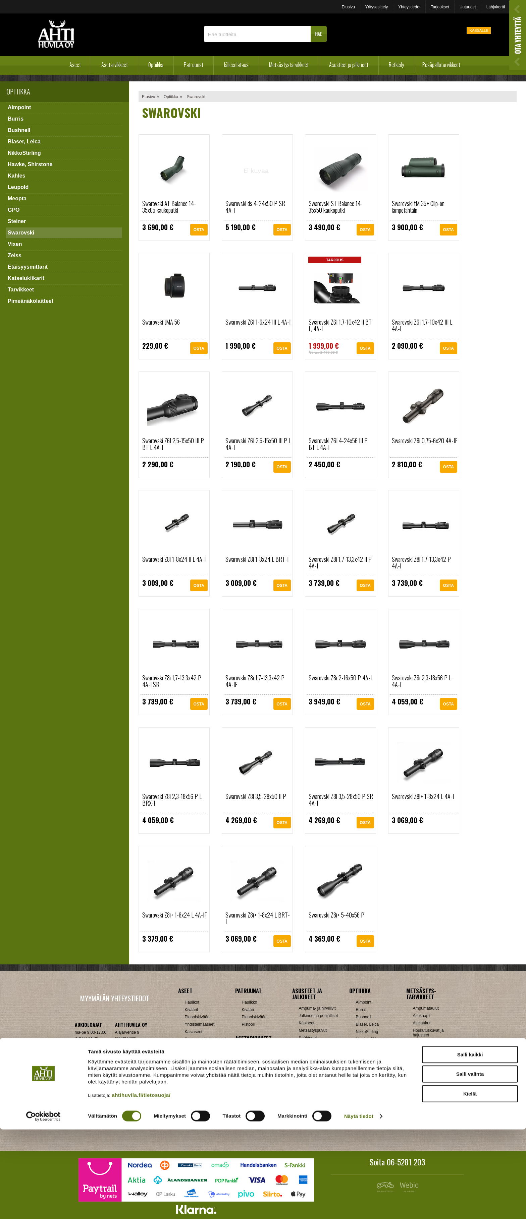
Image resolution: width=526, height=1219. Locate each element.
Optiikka (155, 65)
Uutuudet (468, 7)
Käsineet (307, 1023)
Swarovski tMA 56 (161, 322)
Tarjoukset (440, 7)
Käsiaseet (194, 1031)
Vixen (15, 244)
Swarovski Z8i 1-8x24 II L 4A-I (174, 559)
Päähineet (308, 1037)
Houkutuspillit (425, 1042)
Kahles (16, 176)
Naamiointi (422, 1072)
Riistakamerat (425, 1101)
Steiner (17, 221)
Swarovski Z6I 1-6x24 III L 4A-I (258, 322)
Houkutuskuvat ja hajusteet (428, 1032)
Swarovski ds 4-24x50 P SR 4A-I (255, 206)
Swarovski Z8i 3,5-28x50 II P (255, 796)
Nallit (189, 1123)
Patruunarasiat (198, 1108)
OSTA (199, 230)
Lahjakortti (495, 7)
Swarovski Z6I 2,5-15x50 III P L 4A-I (258, 444)
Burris (15, 119)
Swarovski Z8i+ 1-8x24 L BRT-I (257, 918)
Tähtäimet (251, 1094)
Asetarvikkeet (114, 65)
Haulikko (249, 1002)
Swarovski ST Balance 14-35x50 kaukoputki (336, 206)
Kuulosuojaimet (426, 1057)
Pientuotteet (309, 1100)
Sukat (304, 1052)
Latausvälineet (198, 1094)
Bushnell (19, 130)
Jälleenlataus (236, 65)
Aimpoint (19, 107)
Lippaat (248, 1072)
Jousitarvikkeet (426, 1116)
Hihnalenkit (252, 1057)
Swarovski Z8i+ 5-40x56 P (336, 914)
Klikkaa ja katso (129, 1065)
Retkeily (396, 65)
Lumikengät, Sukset (316, 1092)
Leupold (18, 187)
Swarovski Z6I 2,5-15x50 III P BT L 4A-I (173, 444)
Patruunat (193, 65)
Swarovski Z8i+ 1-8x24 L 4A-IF (174, 914)
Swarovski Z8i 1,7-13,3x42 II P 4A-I (340, 562)
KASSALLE (479, 30)
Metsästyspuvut (313, 1030)
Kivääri (248, 1009)
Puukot (419, 1086)
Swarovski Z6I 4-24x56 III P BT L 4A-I (338, 444)
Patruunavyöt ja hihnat (433, 1079)
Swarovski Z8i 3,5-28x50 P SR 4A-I (341, 799)
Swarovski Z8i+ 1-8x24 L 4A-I (423, 796)
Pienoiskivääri (254, 1017)
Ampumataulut (426, 1008)
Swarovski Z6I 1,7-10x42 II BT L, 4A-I (340, 325)
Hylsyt (190, 1086)
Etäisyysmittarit (28, 267)
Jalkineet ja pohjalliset (318, 1015)
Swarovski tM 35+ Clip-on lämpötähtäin (418, 206)
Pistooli (248, 1024)
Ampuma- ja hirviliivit (317, 1008)
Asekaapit (422, 1015)
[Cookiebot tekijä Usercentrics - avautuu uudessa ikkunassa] (43, 1206)
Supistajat (251, 1086)
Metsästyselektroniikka (433, 1064)
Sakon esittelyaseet (202, 1054)
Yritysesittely (376, 7)
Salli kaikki (470, 1144)
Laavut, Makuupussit (317, 1085)
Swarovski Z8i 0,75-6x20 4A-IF (424, 440)
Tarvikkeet (21, 289)
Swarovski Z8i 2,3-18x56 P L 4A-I (421, 681)
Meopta (17, 198)
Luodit (190, 1101)
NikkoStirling (24, 153)
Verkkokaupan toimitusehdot (114, 1086)
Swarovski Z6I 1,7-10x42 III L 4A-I (422, 325)
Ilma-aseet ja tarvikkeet (205, 1039)
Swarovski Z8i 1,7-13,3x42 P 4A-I (421, 562)
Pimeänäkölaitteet (30, 301)
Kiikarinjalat (252, 1064)
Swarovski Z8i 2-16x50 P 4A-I (340, 677)
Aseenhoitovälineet (259, 1049)
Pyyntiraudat (424, 1094)
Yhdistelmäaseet (200, 1024)
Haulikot (192, 1002)
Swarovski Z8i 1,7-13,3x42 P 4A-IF (254, 681)
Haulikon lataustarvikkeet (207, 1116)
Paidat (304, 1045)
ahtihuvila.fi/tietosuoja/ (141, 1184)
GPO (14, 210)
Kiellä (470, 1183)
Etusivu (348, 7)
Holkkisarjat (195, 1079)
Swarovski (21, 232)
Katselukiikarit (26, 278)
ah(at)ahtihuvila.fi (90, 1065)
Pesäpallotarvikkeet (441, 65)
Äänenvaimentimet (258, 1108)
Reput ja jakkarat (314, 1107)
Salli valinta (470, 1163)
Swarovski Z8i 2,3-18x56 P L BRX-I (172, 799)
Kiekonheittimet (426, 1049)
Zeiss (14, 255)
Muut (246, 1116)
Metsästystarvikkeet (289, 65)
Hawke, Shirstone (30, 164)
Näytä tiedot (358, 1206)
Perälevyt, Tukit (255, 1079)
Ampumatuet (253, 1101)
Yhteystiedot (409, 7)
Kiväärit (191, 1009)
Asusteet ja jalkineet (348, 65)
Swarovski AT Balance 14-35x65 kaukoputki (169, 206)
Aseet (75, 65)
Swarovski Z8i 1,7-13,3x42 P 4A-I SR (171, 681)
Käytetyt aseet (197, 1046)
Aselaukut (422, 1023)
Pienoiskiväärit (198, 1017)
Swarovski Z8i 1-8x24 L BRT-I (256, 559)
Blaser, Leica (24, 141)
